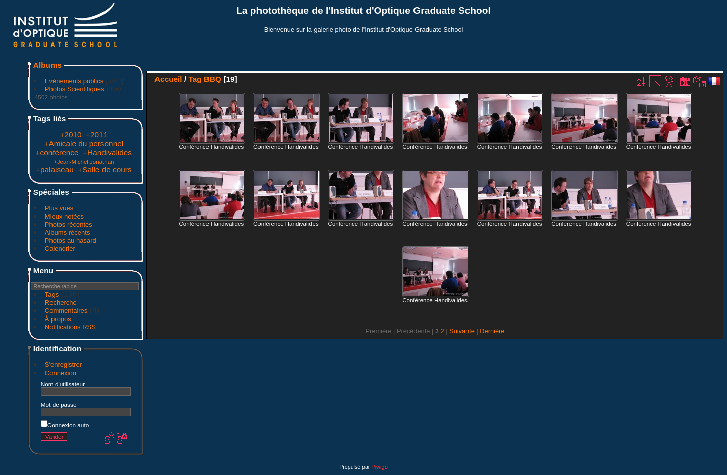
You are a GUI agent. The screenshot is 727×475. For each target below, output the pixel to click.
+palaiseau (55, 169)
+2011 (97, 134)
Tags (52, 294)
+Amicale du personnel (83, 143)
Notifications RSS (70, 327)
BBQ (212, 79)
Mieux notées (64, 216)
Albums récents (67, 232)
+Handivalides (107, 152)
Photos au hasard (70, 240)
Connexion (60, 373)
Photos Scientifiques (75, 89)
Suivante (462, 331)
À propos (58, 319)
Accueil (168, 79)
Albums (47, 65)
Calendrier (60, 248)
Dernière (492, 331)
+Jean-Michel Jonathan (84, 162)
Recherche (61, 302)
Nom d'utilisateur (63, 384)
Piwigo (379, 467)
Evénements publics (74, 81)
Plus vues (59, 208)
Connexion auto (65, 424)
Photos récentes (68, 224)
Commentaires (66, 310)
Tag (194, 79)
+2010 (70, 134)
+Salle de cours (104, 169)
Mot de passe (59, 404)
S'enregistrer (63, 364)
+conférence (57, 152)
